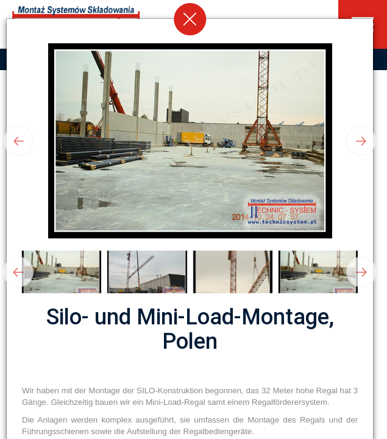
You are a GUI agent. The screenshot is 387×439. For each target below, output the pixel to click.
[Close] (190, 18)
